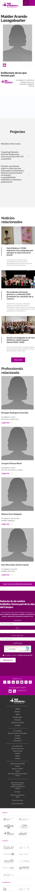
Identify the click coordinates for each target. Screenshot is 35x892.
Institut (17, 709)
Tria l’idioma (17, 620)
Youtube (21, 682)
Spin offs (17, 736)
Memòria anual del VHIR (17, 764)
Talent (18, 714)
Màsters (17, 766)
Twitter (4, 682)
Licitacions (17, 738)
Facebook (8, 682)
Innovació (17, 720)
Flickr (26, 682)
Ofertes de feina (17, 751)
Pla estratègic (17, 731)
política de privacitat (25, 655)
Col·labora (17, 753)
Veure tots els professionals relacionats (17, 584)
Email (4, 64)
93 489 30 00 (21, 690)
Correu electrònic (17, 635)
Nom (17, 628)
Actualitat (17, 758)
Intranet (17, 771)
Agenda (17, 756)
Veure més (18, 360)
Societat (17, 725)
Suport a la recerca (17, 722)
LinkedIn (13, 682)
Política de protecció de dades (18, 796)
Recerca (17, 712)
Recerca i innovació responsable (17, 733)
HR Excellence (17, 740)
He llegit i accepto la (18, 655)
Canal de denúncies (17, 803)
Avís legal (17, 792)
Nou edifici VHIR (17, 746)
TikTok (30, 682)
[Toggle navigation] (32, 3)
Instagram (17, 682)
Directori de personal (17, 748)
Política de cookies (17, 800)
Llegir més (5, 423)
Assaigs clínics (17, 717)
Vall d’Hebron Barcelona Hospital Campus (17, 774)
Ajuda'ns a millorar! (17, 768)
